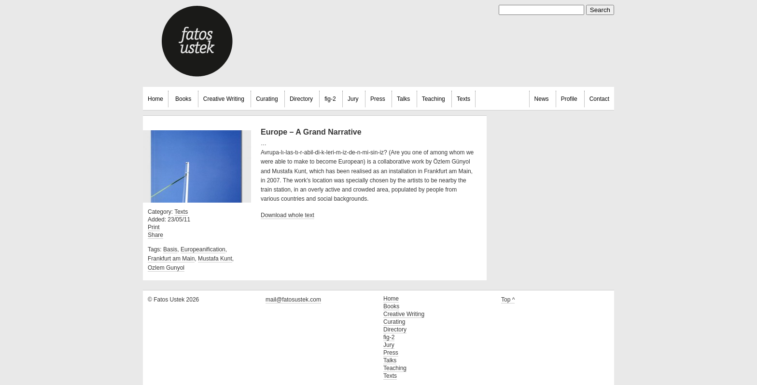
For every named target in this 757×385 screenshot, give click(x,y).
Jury (353, 99)
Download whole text (287, 215)
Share (155, 235)
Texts (463, 99)
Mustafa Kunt (215, 258)
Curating (267, 99)
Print (154, 227)
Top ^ (508, 299)
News (541, 99)
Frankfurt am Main (171, 258)
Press (377, 99)
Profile (569, 99)
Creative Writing (223, 99)
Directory (301, 99)
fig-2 (330, 99)
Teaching (433, 99)
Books (183, 99)
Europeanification (203, 249)
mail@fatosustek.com (293, 299)
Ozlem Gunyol (166, 267)
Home (155, 99)
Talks (403, 99)
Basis (170, 249)
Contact (599, 99)
